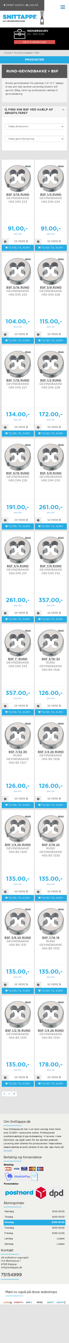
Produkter (34, 59)
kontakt (8, 1151)
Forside (7, 53)
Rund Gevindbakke (23, 53)
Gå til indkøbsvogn (34, 42)
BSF (37, 53)
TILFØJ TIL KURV (17, 247)
